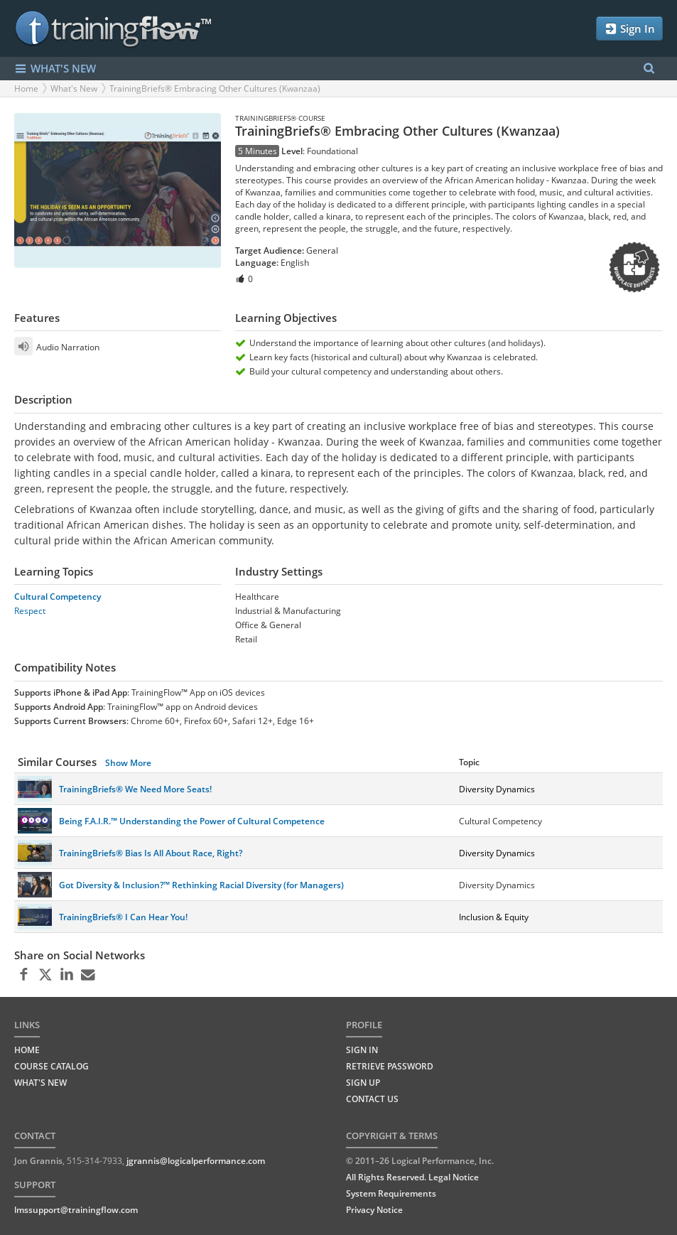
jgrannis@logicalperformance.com (195, 1161)
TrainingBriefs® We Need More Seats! (135, 789)
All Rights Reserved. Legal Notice (412, 1177)
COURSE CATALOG (51, 1066)
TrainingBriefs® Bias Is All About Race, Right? (150, 853)
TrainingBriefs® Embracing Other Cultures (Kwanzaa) (214, 88)
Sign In (629, 28)
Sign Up (363, 1083)
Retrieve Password (389, 1066)
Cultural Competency (57, 596)
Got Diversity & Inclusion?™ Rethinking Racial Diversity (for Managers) (201, 885)
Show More (128, 763)
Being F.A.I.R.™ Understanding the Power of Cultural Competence (192, 821)
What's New (73, 88)
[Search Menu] (649, 68)
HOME (27, 1050)
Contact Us (372, 1099)
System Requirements (391, 1193)
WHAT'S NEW (55, 68)
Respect (29, 611)
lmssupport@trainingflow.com (76, 1210)
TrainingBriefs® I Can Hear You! (123, 917)
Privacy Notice (374, 1210)
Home (26, 88)
